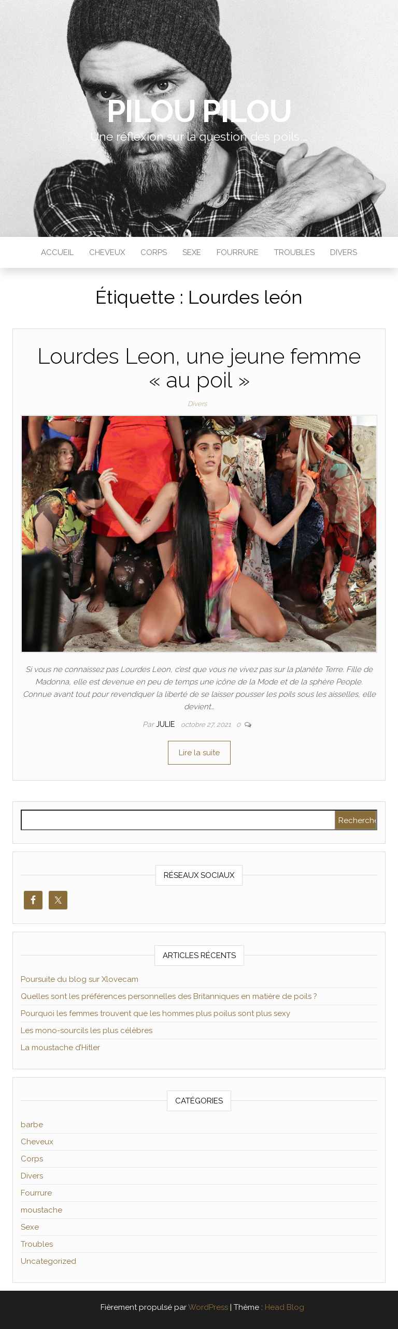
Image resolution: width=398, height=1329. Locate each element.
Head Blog (284, 1307)
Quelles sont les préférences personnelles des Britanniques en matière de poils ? (169, 996)
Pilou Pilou (199, 111)
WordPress (208, 1307)
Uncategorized (48, 1261)
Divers (343, 252)
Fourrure (238, 252)
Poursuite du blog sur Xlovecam (79, 979)
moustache (41, 1210)
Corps (153, 252)
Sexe (191, 252)
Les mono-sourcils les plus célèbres (86, 1030)
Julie (166, 724)
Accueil (57, 252)
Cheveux (107, 252)
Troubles (294, 252)
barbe (32, 1124)
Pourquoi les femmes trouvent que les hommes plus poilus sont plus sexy (155, 1013)
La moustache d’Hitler (60, 1047)
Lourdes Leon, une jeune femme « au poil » (199, 368)
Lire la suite (199, 752)
